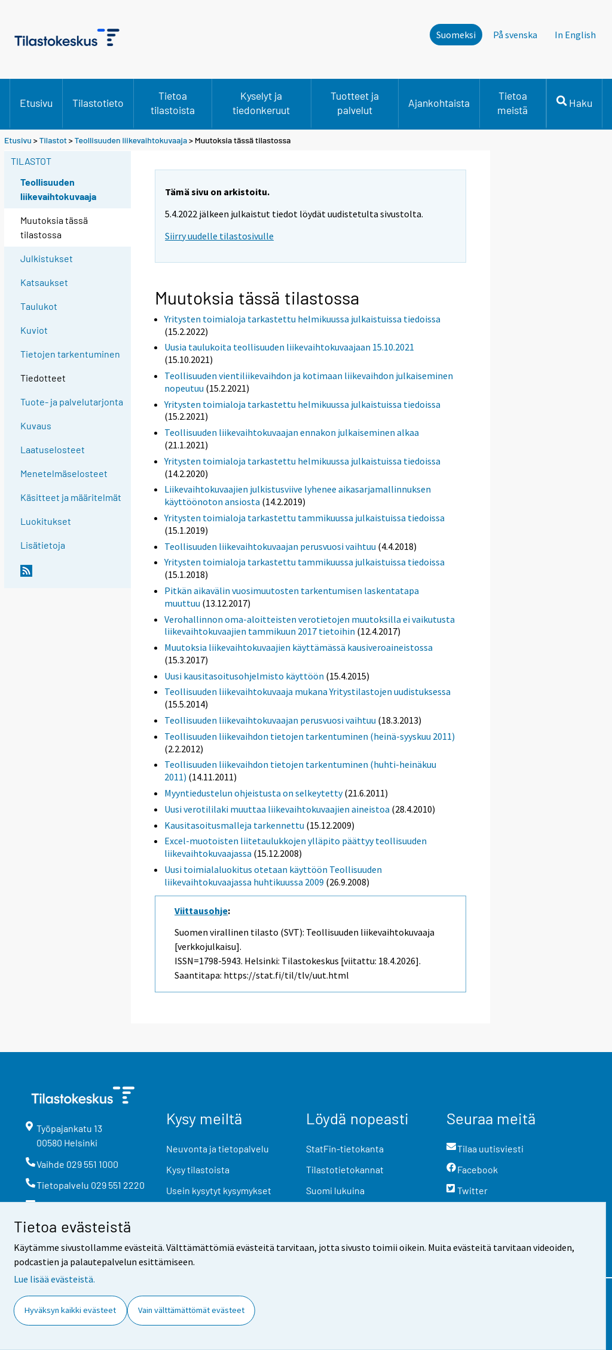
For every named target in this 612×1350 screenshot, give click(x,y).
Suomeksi (456, 35)
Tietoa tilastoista (173, 102)
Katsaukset (44, 282)
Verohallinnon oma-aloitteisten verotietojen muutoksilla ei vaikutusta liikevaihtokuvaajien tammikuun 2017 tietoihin (309, 625)
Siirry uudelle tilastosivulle (219, 236)
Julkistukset (46, 258)
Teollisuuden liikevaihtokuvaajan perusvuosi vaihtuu (270, 546)
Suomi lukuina (335, 1190)
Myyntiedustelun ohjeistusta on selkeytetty (253, 793)
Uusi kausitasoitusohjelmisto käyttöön (244, 676)
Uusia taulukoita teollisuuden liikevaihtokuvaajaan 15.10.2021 (289, 347)
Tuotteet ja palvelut (355, 102)
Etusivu (36, 102)
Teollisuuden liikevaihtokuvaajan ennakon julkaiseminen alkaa (291, 432)
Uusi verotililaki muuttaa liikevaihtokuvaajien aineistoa (277, 809)
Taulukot (38, 306)
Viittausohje (201, 911)
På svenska (515, 35)
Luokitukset (45, 521)
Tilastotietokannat (345, 1169)
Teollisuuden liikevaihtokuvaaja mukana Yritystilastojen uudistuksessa (307, 691)
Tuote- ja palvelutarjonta (71, 401)
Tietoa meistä (512, 102)
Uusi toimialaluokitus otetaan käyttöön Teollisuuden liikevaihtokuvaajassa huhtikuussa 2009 (273, 875)
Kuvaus (35, 425)
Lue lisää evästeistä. (54, 1279)
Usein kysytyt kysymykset (218, 1190)
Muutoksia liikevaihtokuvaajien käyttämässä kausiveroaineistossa (298, 647)
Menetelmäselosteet (64, 473)
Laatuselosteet (52, 449)
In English (575, 35)
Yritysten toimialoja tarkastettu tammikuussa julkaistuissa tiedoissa (304, 518)
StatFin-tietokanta (345, 1148)
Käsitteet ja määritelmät (70, 497)
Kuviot (34, 330)
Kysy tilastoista (198, 1169)
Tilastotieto (98, 102)
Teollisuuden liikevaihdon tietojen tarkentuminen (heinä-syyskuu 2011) (309, 736)
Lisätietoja (42, 545)
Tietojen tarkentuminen (70, 353)
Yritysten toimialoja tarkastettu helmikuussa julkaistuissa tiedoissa (302, 319)
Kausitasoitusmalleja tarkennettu (234, 825)
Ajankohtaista (439, 102)
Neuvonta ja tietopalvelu (217, 1148)
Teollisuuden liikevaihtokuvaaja (131, 140)
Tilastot (53, 140)
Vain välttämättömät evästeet (191, 1310)
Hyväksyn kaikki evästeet (70, 1310)
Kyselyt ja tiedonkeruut (261, 102)
